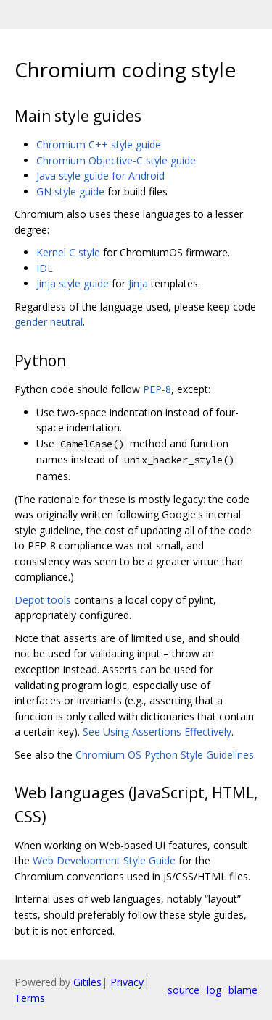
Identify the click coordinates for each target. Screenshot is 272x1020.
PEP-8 (157, 389)
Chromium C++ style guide (98, 144)
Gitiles (87, 982)
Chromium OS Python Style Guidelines (164, 755)
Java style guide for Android (100, 175)
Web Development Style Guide (104, 860)
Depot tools (43, 600)
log (214, 990)
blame (242, 990)
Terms (30, 998)
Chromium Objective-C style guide (116, 160)
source (183, 990)
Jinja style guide (72, 283)
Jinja (138, 283)
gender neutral (49, 322)
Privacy (127, 982)
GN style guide (70, 191)
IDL (44, 268)
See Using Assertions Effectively (157, 731)
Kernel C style (68, 252)
